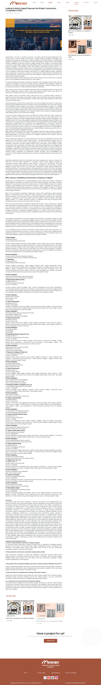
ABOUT (68, 2)
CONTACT (86, 2)
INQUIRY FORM (76, 3)
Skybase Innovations (79, 683)
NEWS (42, 2)
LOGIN (95, 2)
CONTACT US (50, 641)
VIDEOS (59, 2)
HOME (34, 2)
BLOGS (50, 2)
